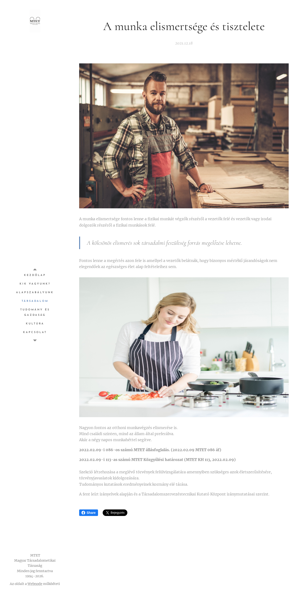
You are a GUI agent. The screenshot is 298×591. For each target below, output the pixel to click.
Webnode (34, 584)
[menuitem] (34, 275)
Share (88, 513)
